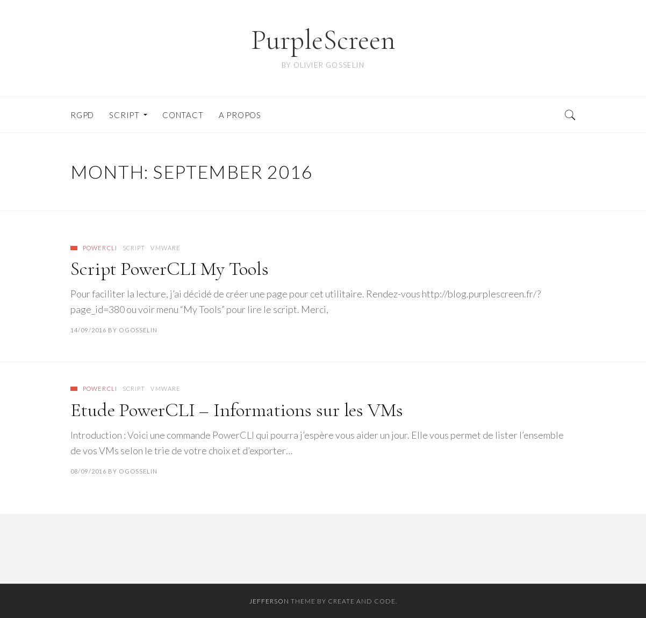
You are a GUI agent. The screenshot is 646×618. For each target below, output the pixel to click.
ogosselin (138, 329)
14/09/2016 (88, 329)
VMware (165, 247)
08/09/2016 (88, 471)
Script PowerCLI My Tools (169, 268)
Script (134, 247)
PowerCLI (100, 247)
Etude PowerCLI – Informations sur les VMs (236, 409)
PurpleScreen (323, 40)
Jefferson (269, 601)
